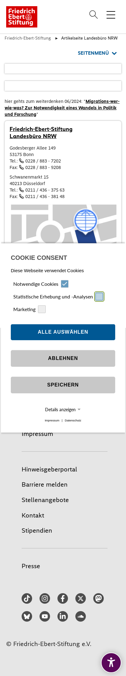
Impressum (52, 420)
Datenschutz (73, 420)
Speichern (63, 384)
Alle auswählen (63, 332)
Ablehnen (63, 358)
